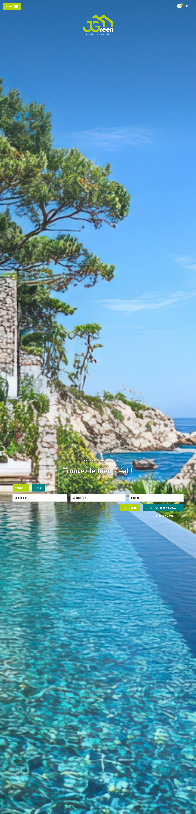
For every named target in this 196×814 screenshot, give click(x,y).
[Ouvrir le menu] (12, 6)
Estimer (38, 487)
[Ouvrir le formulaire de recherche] (130, 507)
